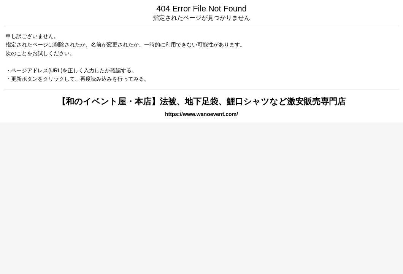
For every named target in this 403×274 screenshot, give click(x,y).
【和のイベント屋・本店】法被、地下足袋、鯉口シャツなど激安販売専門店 (201, 101)
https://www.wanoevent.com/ (201, 114)
